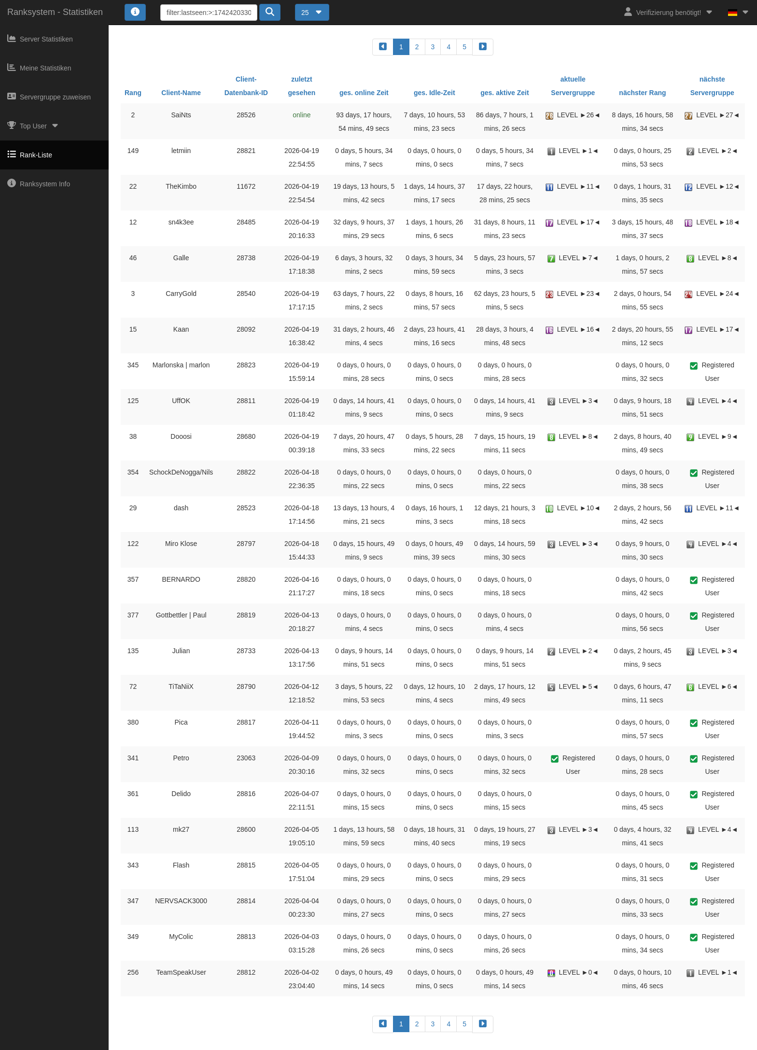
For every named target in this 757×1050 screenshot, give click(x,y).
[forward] (482, 47)
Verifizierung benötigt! (669, 11)
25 (312, 12)
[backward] (382, 47)
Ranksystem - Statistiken (55, 12)
